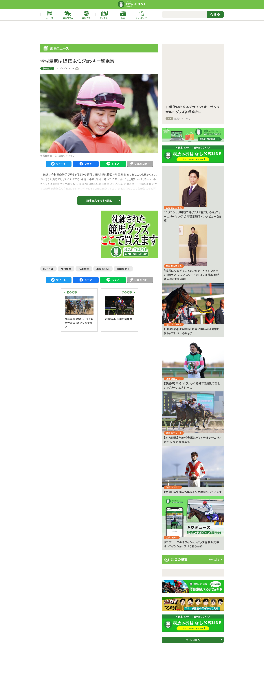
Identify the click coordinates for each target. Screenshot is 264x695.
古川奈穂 (83, 269)
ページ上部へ (193, 639)
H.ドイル (48, 269)
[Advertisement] (132, 32)
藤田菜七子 (123, 269)
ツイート (58, 164)
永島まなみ (103, 269)
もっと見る (214, 559)
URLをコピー (140, 163)
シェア (85, 164)
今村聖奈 (66, 269)
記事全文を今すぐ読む (99, 200)
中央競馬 (47, 68)
